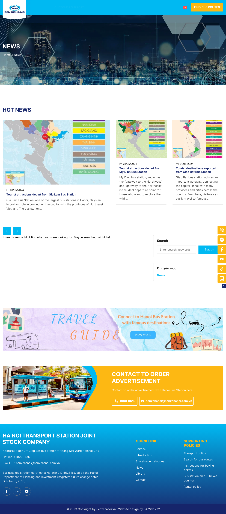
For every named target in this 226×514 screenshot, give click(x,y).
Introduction (95, 7)
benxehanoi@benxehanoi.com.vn (38, 463)
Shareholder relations (150, 461)
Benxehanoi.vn (106, 509)
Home (7, 55)
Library (140, 473)
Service (141, 449)
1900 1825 (23, 457)
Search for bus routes (198, 460)
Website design (128, 509)
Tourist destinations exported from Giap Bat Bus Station (196, 170)
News (151, 7)
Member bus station (126, 7)
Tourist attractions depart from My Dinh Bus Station (140, 170)
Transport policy (195, 454)
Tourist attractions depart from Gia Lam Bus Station (41, 195)
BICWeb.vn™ (152, 509)
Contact (167, 7)
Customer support (64, 7)
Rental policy (192, 486)
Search (209, 249)
